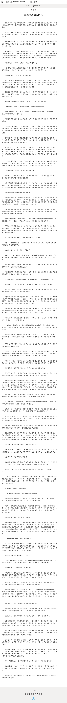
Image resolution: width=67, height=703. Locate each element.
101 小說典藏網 (33, 4)
